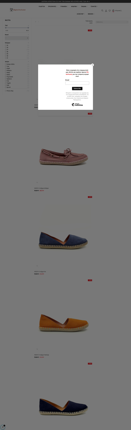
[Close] (92, 65)
